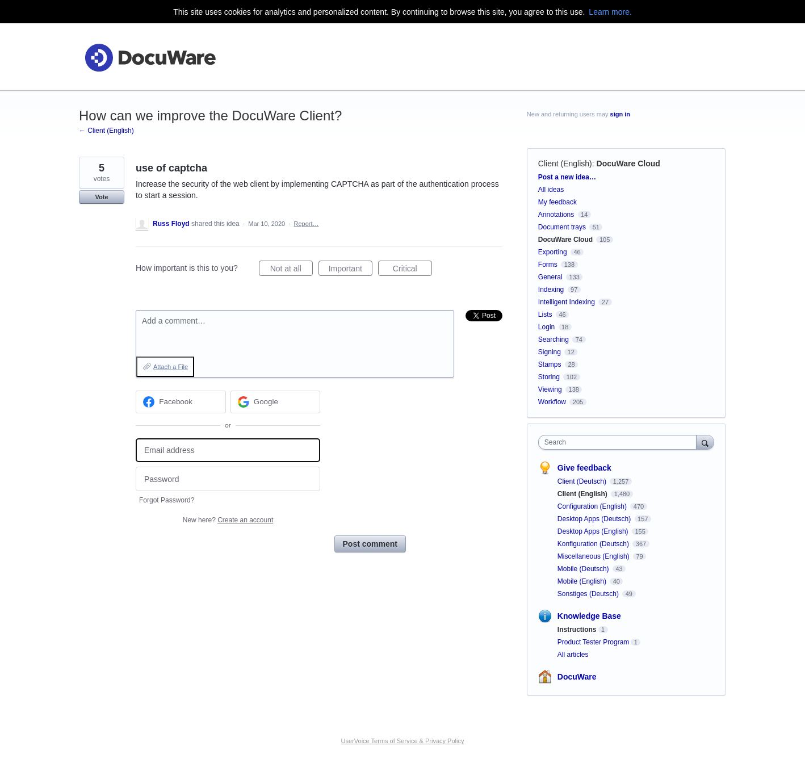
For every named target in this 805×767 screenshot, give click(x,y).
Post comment (370, 543)
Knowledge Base (589, 616)
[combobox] (620, 442)
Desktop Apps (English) (593, 531)
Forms (547, 265)
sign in (620, 114)
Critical (412, 270)
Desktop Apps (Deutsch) (595, 519)
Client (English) (565, 163)
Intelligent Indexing (566, 302)
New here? (228, 520)
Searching (553, 339)
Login (546, 327)
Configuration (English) (592, 506)
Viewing (550, 389)
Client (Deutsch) (582, 481)
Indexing (551, 290)
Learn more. (610, 11)
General (550, 277)
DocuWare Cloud (628, 163)
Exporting (552, 252)
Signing (549, 352)
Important (350, 270)
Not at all (291, 270)
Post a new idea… (567, 177)
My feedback (557, 202)
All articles (573, 655)
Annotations (556, 215)
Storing (549, 377)
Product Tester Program (593, 642)
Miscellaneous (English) (594, 556)
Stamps (549, 364)
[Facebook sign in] (181, 402)
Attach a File (170, 366)
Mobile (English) (582, 581)
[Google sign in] (275, 402)
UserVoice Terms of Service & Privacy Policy (402, 740)
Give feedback (584, 467)
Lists (545, 314)
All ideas (551, 190)
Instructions (577, 630)
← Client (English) (106, 131)
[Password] (228, 479)
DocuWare (577, 676)
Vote (101, 197)
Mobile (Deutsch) (584, 569)
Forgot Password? (166, 500)
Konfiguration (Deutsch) (594, 544)
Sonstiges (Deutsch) (588, 594)
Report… (306, 223)
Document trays (562, 227)
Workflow (552, 402)
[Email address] (228, 450)
